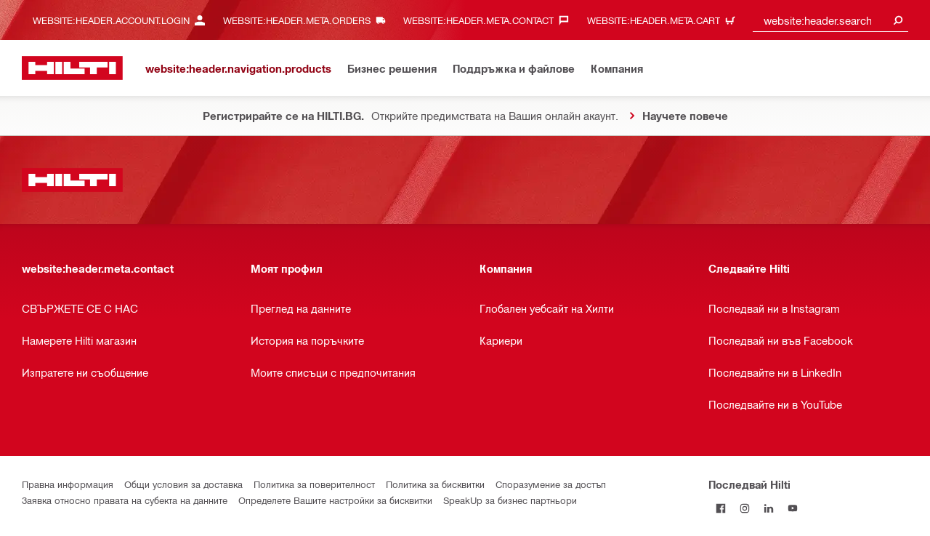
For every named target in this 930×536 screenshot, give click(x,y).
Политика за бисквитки (435, 484)
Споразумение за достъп (551, 484)
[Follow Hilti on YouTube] (792, 508)
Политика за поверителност (314, 484)
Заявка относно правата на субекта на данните (124, 500)
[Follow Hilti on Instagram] (744, 508)
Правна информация (67, 484)
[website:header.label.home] (72, 68)
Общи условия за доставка (183, 484)
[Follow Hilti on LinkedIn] (768, 508)
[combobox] (830, 20)
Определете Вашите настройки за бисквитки (335, 500)
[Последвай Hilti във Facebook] (720, 508)
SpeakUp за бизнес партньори (510, 500)
